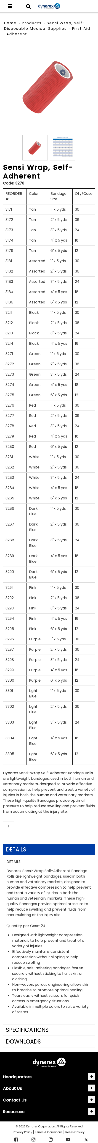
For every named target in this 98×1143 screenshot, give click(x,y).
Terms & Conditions (49, 1132)
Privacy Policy (23, 1132)
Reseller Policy (75, 1132)
